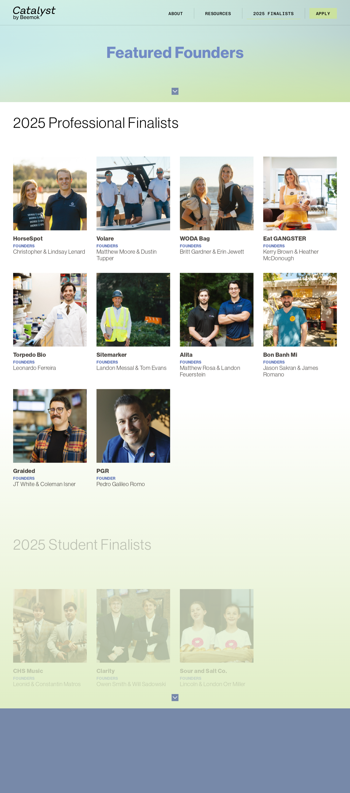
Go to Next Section (175, 91)
